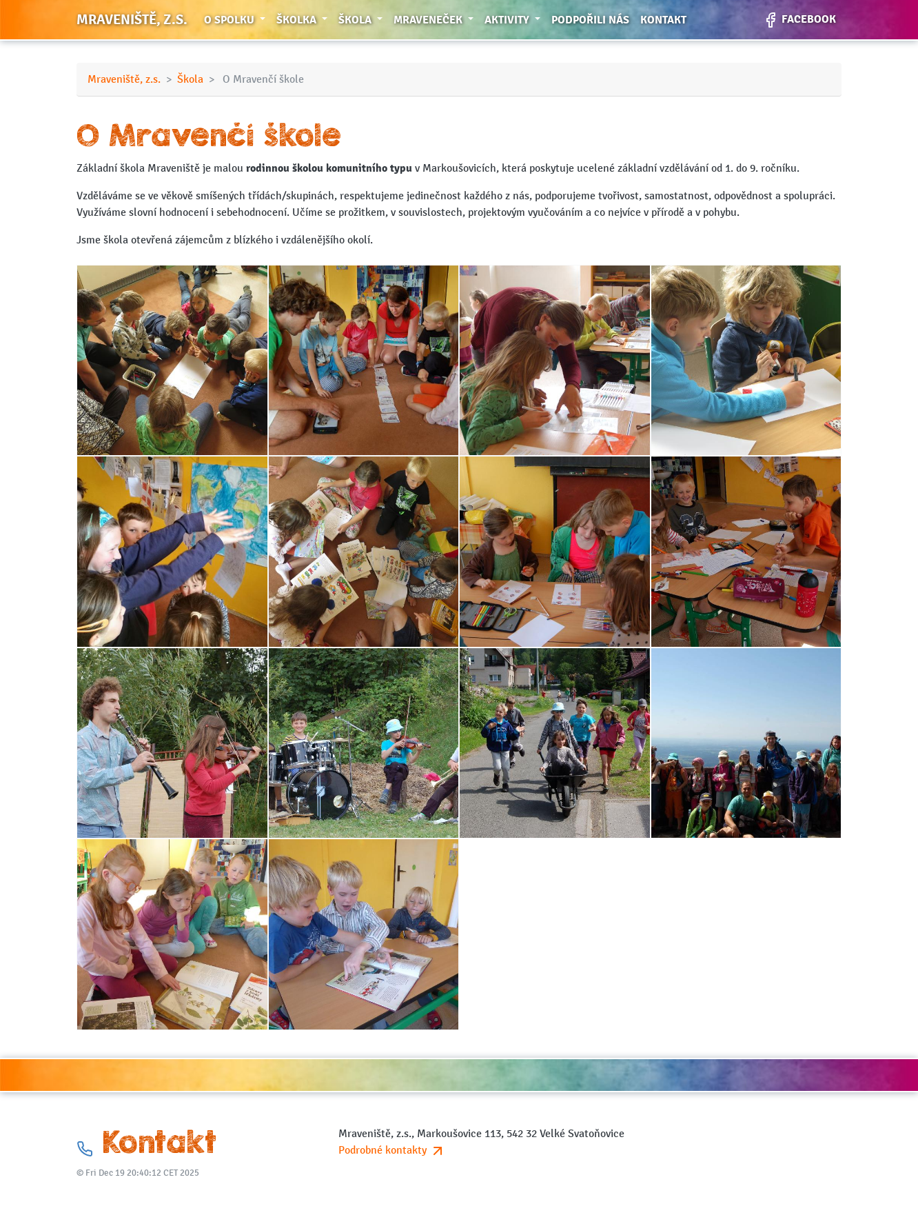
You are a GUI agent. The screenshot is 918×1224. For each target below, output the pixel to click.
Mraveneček (436, 19)
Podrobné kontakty (392, 1150)
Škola (363, 19)
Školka (304, 19)
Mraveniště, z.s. (131, 19)
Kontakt (663, 20)
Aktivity (515, 19)
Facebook (799, 20)
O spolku (237, 19)
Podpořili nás (590, 20)
